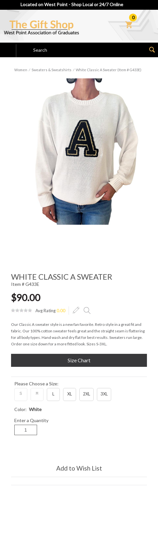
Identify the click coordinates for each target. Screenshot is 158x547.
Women (20, 70)
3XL (104, 393)
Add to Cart (79, 450)
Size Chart (79, 360)
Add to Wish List (79, 468)
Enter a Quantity (31, 420)
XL (69, 393)
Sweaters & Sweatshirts (52, 70)
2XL (86, 393)
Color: (28, 409)
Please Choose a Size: (36, 383)
